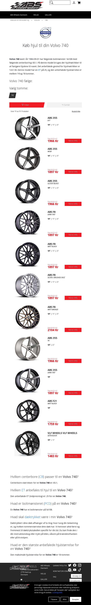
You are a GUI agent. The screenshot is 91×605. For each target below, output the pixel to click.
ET (39, 70)
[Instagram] (80, 565)
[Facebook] (75, 565)
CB (41, 476)
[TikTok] (80, 569)
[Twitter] (70, 565)
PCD (48, 503)
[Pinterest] (70, 569)
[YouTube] (75, 569)
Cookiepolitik (57, 592)
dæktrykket (32, 517)
